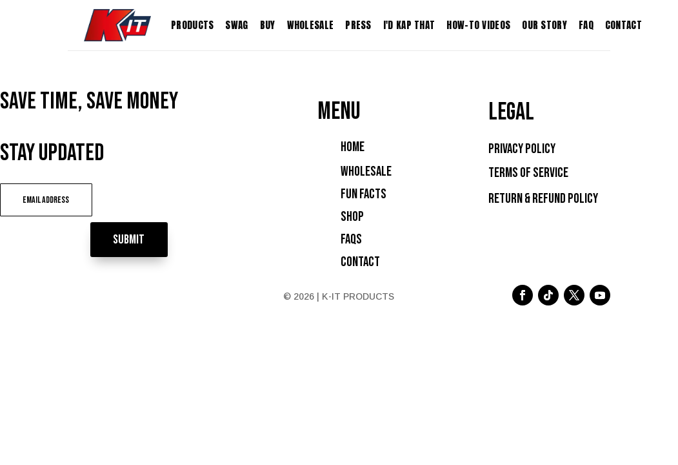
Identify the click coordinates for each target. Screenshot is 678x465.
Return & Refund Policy (543, 199)
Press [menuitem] (358, 24)
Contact (360, 262)
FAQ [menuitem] (586, 24)
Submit (151, 199)
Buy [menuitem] (267, 24)
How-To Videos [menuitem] (478, 24)
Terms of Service (528, 173)
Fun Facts (363, 194)
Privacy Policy (521, 149)
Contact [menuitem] (623, 24)
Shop (352, 217)
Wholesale (366, 171)
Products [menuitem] (192, 24)
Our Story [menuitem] (544, 24)
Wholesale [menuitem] (310, 24)
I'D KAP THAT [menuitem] (409, 24)
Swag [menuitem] (236, 24)
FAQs (351, 239)
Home (352, 147)
